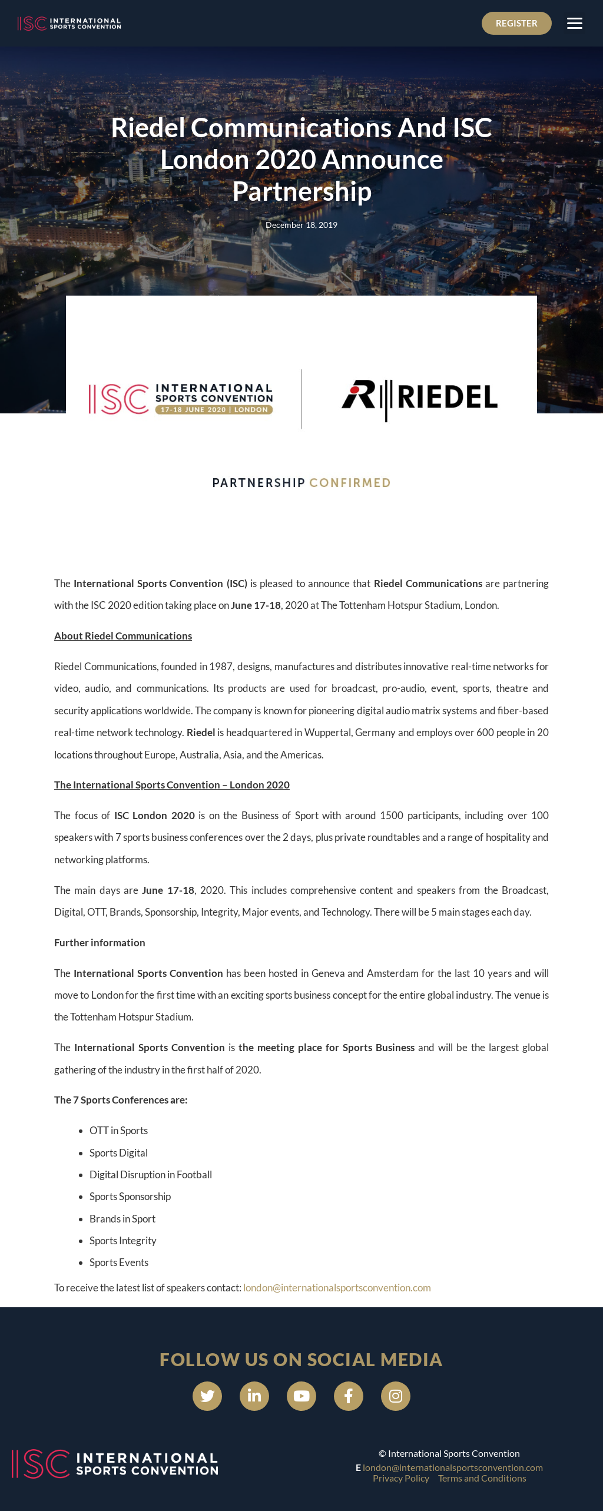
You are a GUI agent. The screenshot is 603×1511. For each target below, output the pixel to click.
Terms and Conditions (482, 1477)
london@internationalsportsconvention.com (337, 1287)
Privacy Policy (401, 1477)
